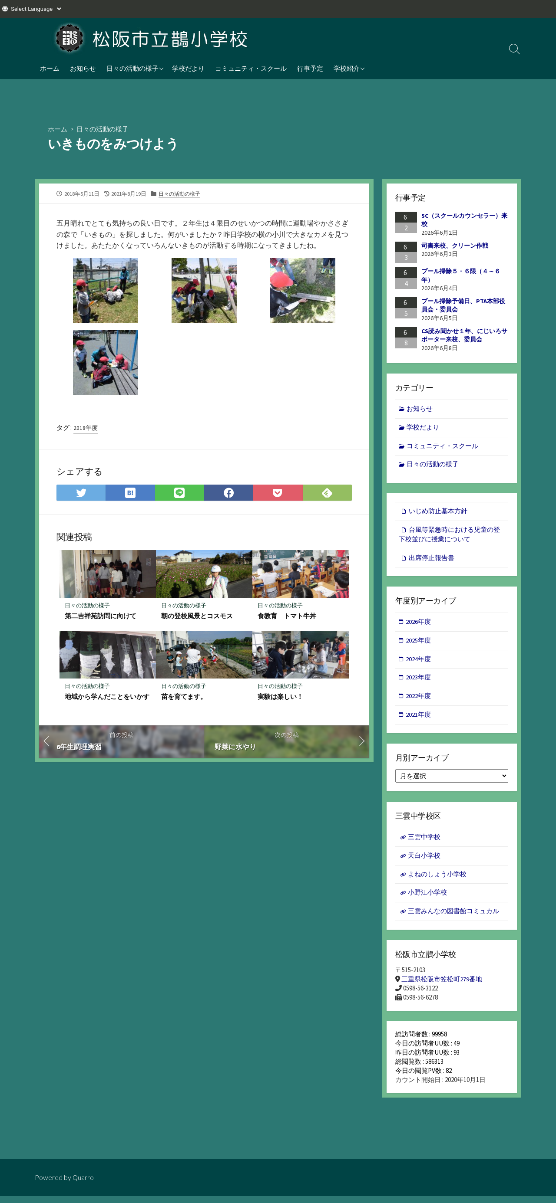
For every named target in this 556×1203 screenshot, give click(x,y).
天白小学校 (424, 861)
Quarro (83, 1177)
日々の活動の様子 (132, 68)
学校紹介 (347, 68)
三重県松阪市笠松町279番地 (441, 986)
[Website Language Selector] (36, 9)
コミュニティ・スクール (251, 68)
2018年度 (85, 428)
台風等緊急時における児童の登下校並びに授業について (449, 537)
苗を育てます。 (184, 697)
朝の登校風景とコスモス (197, 616)
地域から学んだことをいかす (107, 697)
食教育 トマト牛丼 (287, 616)
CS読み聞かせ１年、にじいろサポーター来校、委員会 (464, 335)
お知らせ (83, 68)
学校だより (188, 68)
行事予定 (310, 68)
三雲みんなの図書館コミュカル (453, 918)
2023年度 (418, 681)
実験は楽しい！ (280, 697)
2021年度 (418, 719)
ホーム (50, 68)
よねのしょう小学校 (437, 879)
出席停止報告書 (431, 560)
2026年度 (418, 625)
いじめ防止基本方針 (438, 513)
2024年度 (418, 663)
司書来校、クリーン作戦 (454, 245)
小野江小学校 (427, 899)
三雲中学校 (424, 842)
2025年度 (418, 643)
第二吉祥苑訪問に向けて (100, 616)
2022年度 (418, 700)
